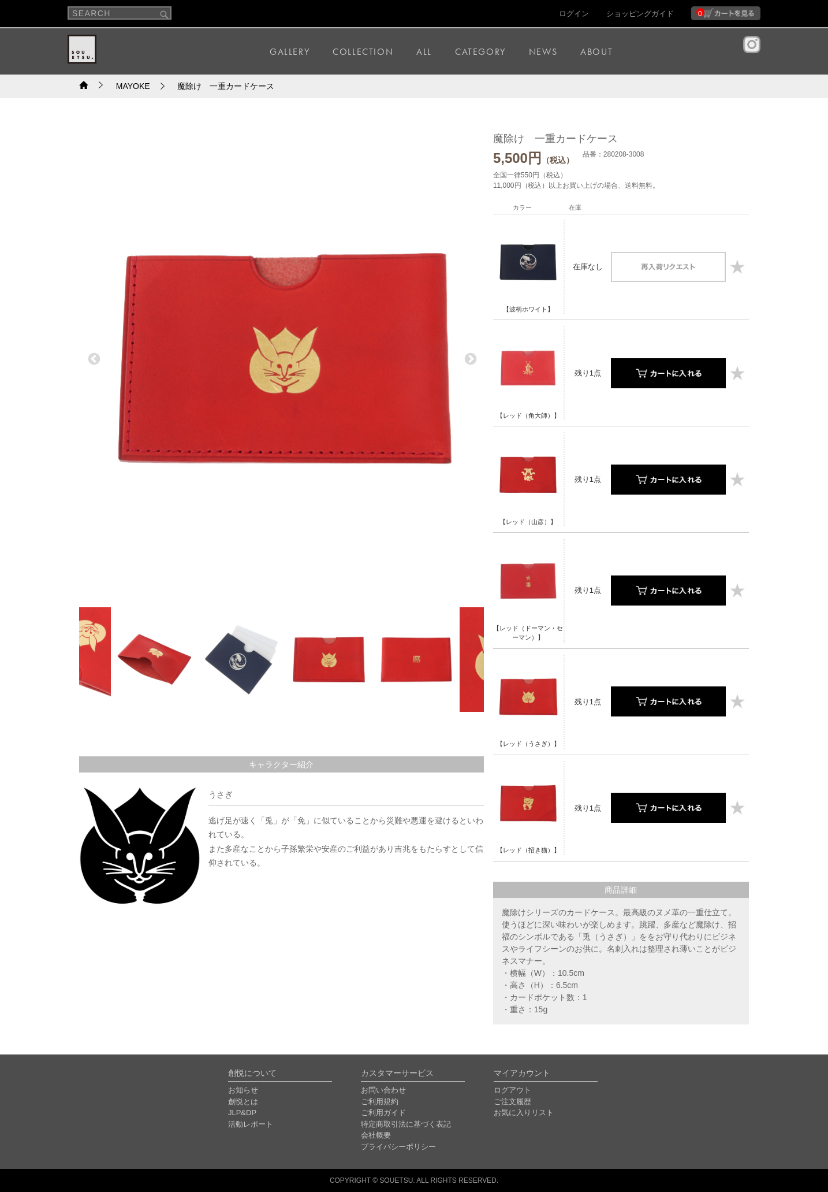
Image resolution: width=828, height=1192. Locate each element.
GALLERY (289, 52)
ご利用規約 (379, 1101)
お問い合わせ (383, 1090)
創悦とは (243, 1101)
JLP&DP (242, 1112)
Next (469, 358)
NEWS (543, 52)
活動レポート (250, 1124)
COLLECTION (363, 52)
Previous (93, 358)
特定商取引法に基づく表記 (406, 1124)
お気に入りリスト (524, 1112)
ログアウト (512, 1090)
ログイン (574, 13)
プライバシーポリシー (398, 1146)
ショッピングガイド (640, 13)
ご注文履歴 (512, 1101)
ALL (424, 52)
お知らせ (243, 1090)
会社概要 (376, 1135)
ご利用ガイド (383, 1112)
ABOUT (596, 52)
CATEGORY (480, 52)
